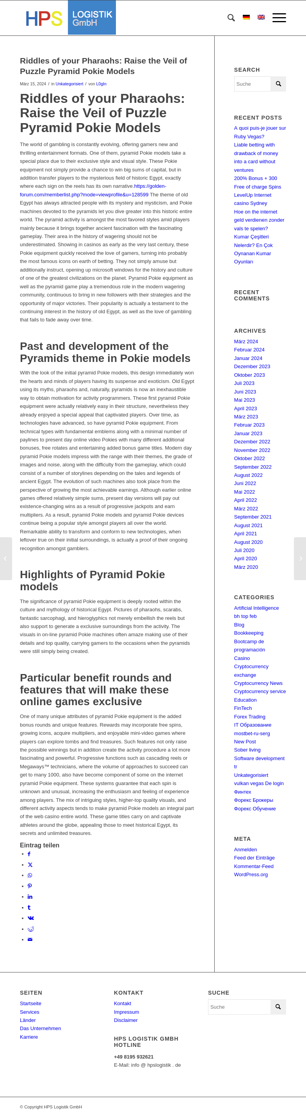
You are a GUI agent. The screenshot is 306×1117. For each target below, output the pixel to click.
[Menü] (275, 17)
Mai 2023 (244, 400)
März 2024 (246, 341)
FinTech (243, 708)
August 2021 (248, 525)
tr (235, 766)
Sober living (247, 750)
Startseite (30, 1003)
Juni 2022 (245, 483)
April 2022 (245, 500)
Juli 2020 (244, 550)
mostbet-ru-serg (252, 733)
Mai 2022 (244, 492)
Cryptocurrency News (258, 683)
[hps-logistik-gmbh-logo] (68, 17)
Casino (242, 658)
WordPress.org (251, 874)
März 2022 (246, 509)
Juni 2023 (245, 392)
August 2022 (248, 475)
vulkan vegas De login (259, 783)
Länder (28, 1020)
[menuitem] (227, 17)
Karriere (29, 1037)
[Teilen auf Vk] (31, 918)
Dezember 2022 (252, 442)
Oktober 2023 (249, 375)
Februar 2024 (249, 350)
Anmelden (245, 849)
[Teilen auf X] (30, 865)
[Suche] (227, 17)
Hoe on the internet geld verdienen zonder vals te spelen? (259, 220)
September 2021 (253, 517)
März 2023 (246, 417)
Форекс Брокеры (253, 800)
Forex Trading (249, 717)
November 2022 (252, 450)
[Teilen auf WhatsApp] (30, 875)
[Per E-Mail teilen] (30, 939)
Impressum (126, 1012)
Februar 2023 (249, 425)
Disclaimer (126, 1020)
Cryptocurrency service (260, 691)
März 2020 (246, 567)
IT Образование (253, 725)
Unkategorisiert (70, 83)
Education (245, 700)
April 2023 (245, 408)
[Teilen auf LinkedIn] (30, 897)
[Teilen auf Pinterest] (30, 886)
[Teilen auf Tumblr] (29, 908)
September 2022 (253, 467)
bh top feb (245, 616)
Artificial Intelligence (256, 608)
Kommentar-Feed (254, 866)
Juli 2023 (244, 383)
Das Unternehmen (40, 1028)
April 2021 (245, 533)
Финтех (242, 792)
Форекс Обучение (255, 809)
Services (29, 1012)
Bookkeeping (248, 633)
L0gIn (101, 83)
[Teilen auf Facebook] (29, 854)
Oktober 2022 (249, 458)
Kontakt (122, 1003)
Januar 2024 (248, 358)
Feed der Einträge (254, 858)
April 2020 (245, 558)
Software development (259, 758)
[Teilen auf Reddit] (31, 929)
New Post (245, 742)
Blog (239, 625)
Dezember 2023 (252, 366)
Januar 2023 (248, 433)
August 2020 (248, 542)
